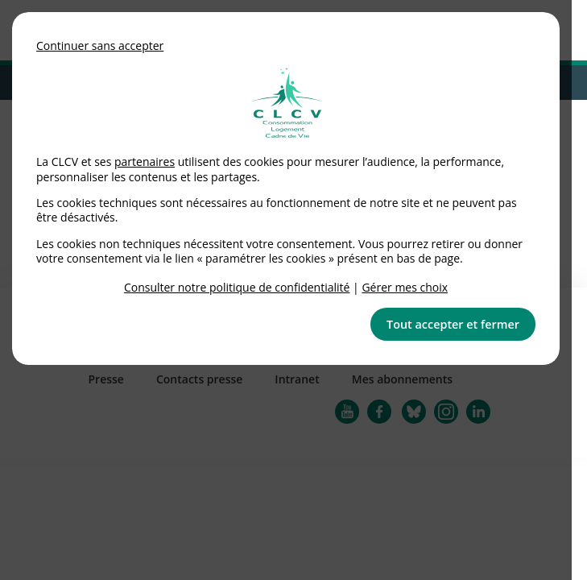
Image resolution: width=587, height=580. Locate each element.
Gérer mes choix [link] (405, 287)
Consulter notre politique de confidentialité (237, 287)
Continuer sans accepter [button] (99, 45)
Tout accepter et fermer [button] (453, 324)
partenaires (144, 161)
